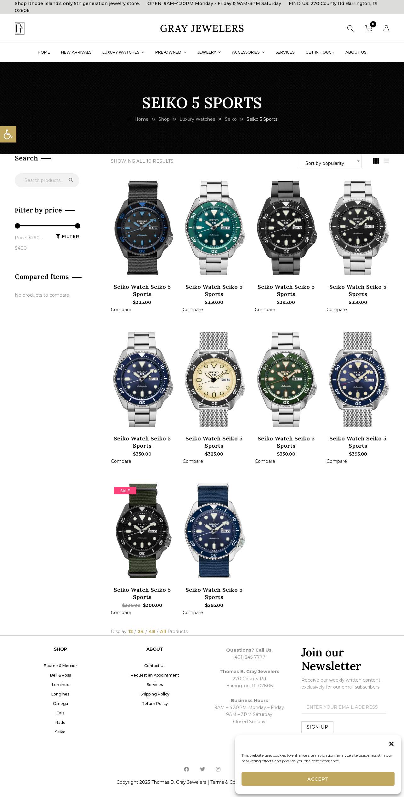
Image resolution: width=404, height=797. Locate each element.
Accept (318, 779)
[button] (8, 134)
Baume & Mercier (60, 665)
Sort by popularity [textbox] (324, 163)
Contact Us (154, 665)
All (163, 631)
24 (141, 631)
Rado (60, 722)
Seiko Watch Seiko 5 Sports (142, 290)
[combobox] (330, 161)
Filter (70, 236)
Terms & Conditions (231, 782)
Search (71, 180)
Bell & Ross (60, 675)
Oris (60, 713)
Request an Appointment (155, 675)
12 (130, 631)
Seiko (60, 732)
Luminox (60, 684)
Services (155, 684)
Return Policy (155, 703)
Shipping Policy (154, 694)
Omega (60, 703)
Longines (60, 694)
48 (152, 631)
